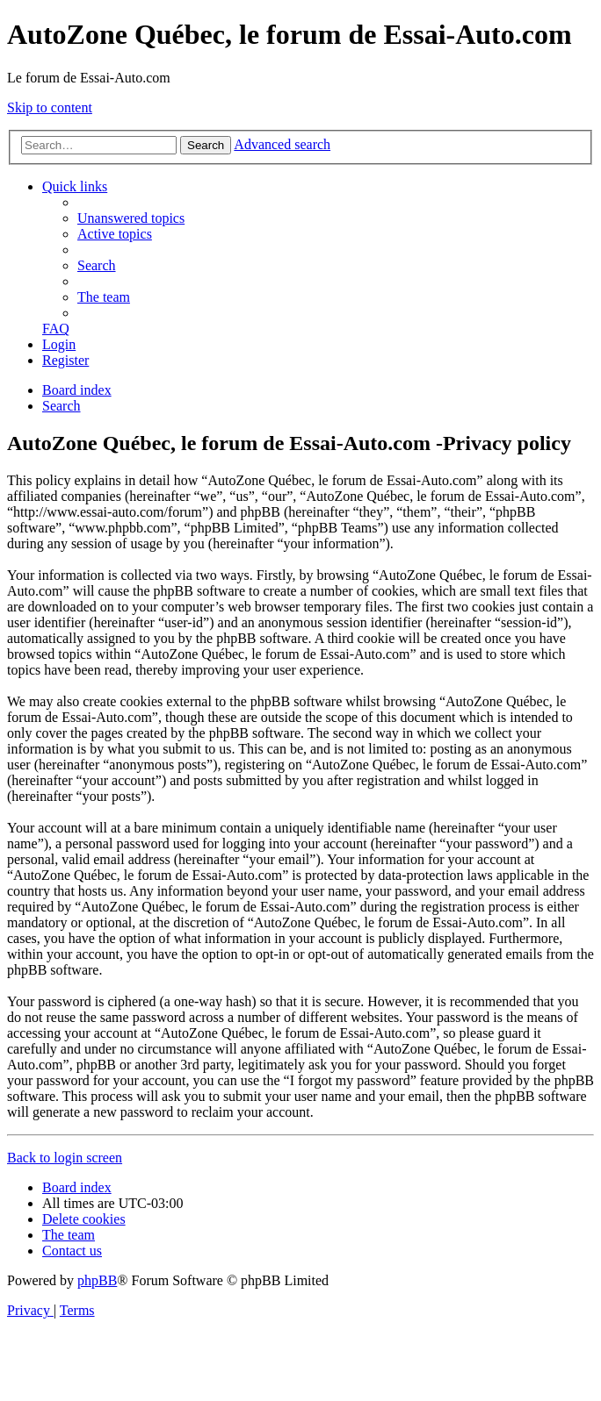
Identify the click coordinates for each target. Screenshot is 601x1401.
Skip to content (49, 107)
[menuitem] (131, 218)
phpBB (97, 1280)
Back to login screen (64, 1157)
